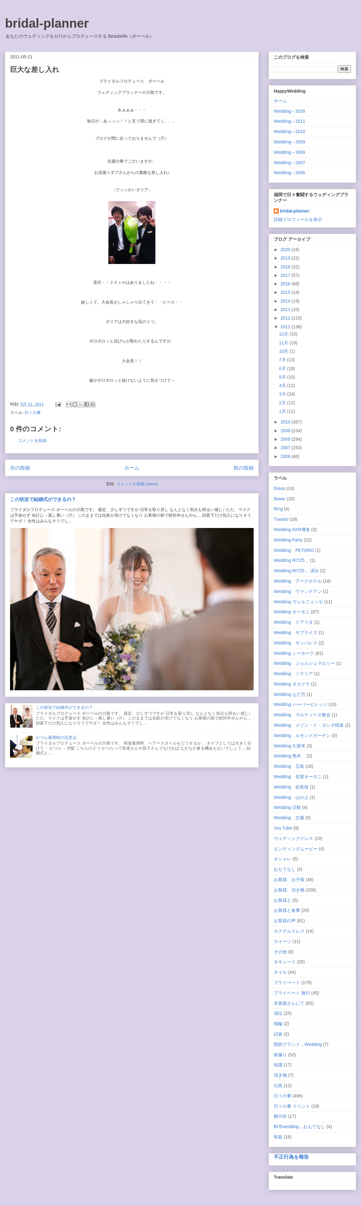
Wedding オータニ (292, 611)
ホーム (131, 468)
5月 (283, 377)
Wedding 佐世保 (291, 786)
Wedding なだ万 (289, 694)
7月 (283, 359)
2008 (286, 439)
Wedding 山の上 (291, 797)
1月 (283, 411)
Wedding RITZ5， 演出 (296, 570)
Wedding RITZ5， (291, 560)
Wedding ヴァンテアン (298, 591)
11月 (284, 342)
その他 (280, 951)
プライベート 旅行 (292, 992)
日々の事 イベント (292, 1106)
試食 (278, 1033)
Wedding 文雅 (289, 817)
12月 (284, 333)
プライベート (287, 982)
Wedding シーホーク (294, 653)
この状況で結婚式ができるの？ (43, 499)
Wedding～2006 (289, 172)
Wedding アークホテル (298, 581)
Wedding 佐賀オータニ (298, 776)
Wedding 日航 (287, 807)
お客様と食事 (287, 910)
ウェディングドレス (293, 838)
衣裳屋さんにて (289, 1003)
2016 (286, 283)
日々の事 (32, 412)
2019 (286, 258)
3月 (283, 393)
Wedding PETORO (294, 550)
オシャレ (282, 858)
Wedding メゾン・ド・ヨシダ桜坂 (309, 725)
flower (279, 498)
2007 (286, 447)
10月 (284, 351)
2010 (286, 421)
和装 (278, 1136)
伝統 (278, 1085)
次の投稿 (20, 468)
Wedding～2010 (289, 131)
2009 (286, 430)
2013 (286, 309)
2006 (286, 456)
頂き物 (280, 1075)
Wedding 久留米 (289, 745)
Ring (278, 508)
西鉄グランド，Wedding (298, 1044)
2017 (286, 275)
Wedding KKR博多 (292, 529)
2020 (286, 249)
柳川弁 (280, 1116)
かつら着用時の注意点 (56, 737)
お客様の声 (285, 920)
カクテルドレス (289, 931)
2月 (283, 402)
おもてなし (285, 869)
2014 (286, 301)
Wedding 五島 (289, 766)
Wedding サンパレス (295, 642)
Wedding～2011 (289, 121)
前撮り (280, 1054)
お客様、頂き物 (289, 889)
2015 (286, 292)
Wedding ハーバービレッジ (300, 704)
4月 (283, 385)
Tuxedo (281, 519)
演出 (278, 1013)
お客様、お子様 (289, 879)
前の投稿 (244, 468)
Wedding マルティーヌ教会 (302, 714)
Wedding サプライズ (295, 632)
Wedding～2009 (289, 141)
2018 (286, 266)
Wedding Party (288, 539)
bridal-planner (47, 23)
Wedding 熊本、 (289, 755)
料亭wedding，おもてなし (299, 1126)
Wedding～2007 (289, 162)
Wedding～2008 (289, 152)
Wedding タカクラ (292, 683)
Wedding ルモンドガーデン (302, 735)
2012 (286, 317)
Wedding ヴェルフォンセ (298, 601)
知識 (278, 1064)
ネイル (280, 972)
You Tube (283, 828)
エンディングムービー (296, 848)
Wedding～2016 (289, 111)
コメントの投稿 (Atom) (137, 484)
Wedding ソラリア (293, 673)
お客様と (282, 900)
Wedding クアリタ (293, 622)
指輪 (278, 1023)
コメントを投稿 (32, 440)
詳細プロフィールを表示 (298, 219)
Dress (279, 488)
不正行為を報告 (291, 1157)
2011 (286, 326)
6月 (283, 368)
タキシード (285, 961)
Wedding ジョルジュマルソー (304, 663)
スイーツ (282, 941)
